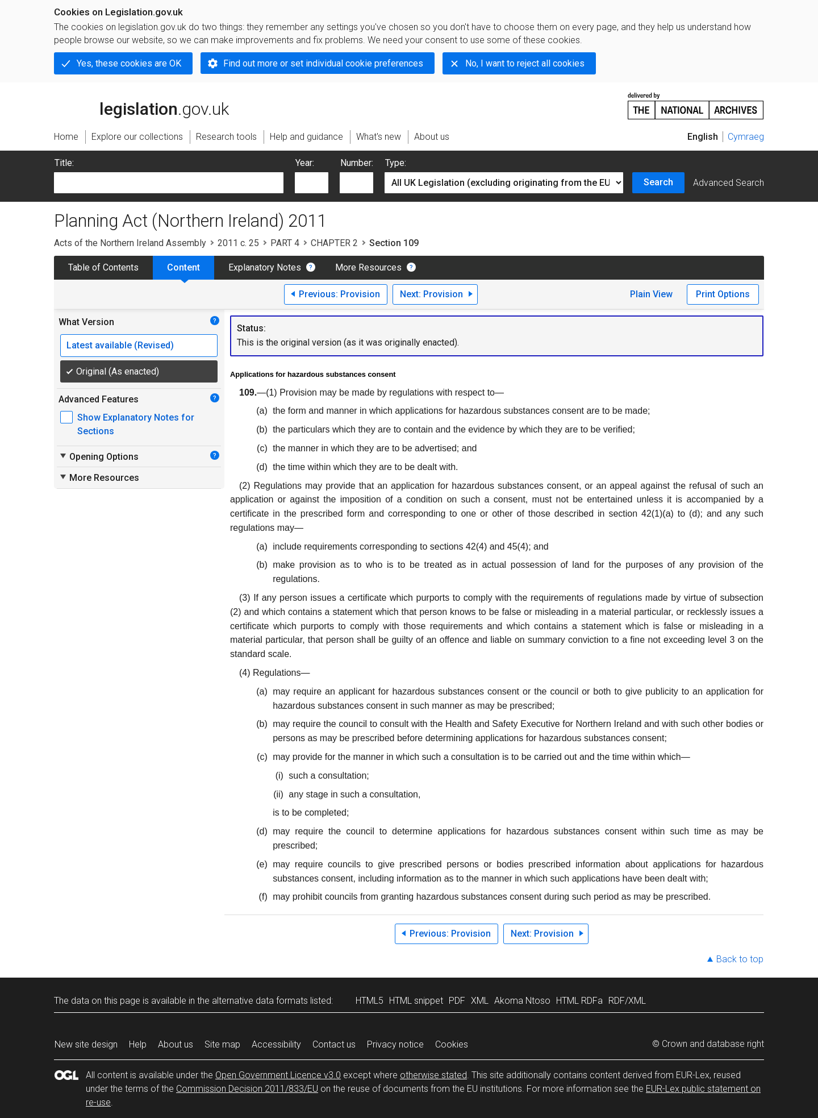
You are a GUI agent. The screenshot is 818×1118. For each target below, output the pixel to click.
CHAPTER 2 (334, 243)
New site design (86, 1044)
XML (480, 1000)
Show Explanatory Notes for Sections (135, 424)
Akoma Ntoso (522, 1000)
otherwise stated (433, 1075)
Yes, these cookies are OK (129, 63)
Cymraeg (746, 136)
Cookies (451, 1044)
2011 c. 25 (238, 243)
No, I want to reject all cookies (525, 63)
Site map (222, 1044)
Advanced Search (728, 182)
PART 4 (284, 243)
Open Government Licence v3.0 (278, 1075)
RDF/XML (627, 1000)
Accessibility (276, 1044)
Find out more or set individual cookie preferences (323, 63)
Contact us (334, 1044)
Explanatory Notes (264, 267)
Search (658, 182)
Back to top (739, 959)
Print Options (723, 294)
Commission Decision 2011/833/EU (247, 1088)
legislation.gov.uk (141, 105)
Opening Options (99, 456)
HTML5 (369, 1000)
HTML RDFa (579, 1000)
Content (183, 267)
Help (138, 1044)
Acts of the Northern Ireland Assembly (130, 243)
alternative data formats (260, 1000)
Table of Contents (103, 267)
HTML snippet (416, 1000)
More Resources (368, 267)
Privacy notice (395, 1044)
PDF (457, 1000)
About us (175, 1044)
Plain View (651, 294)
